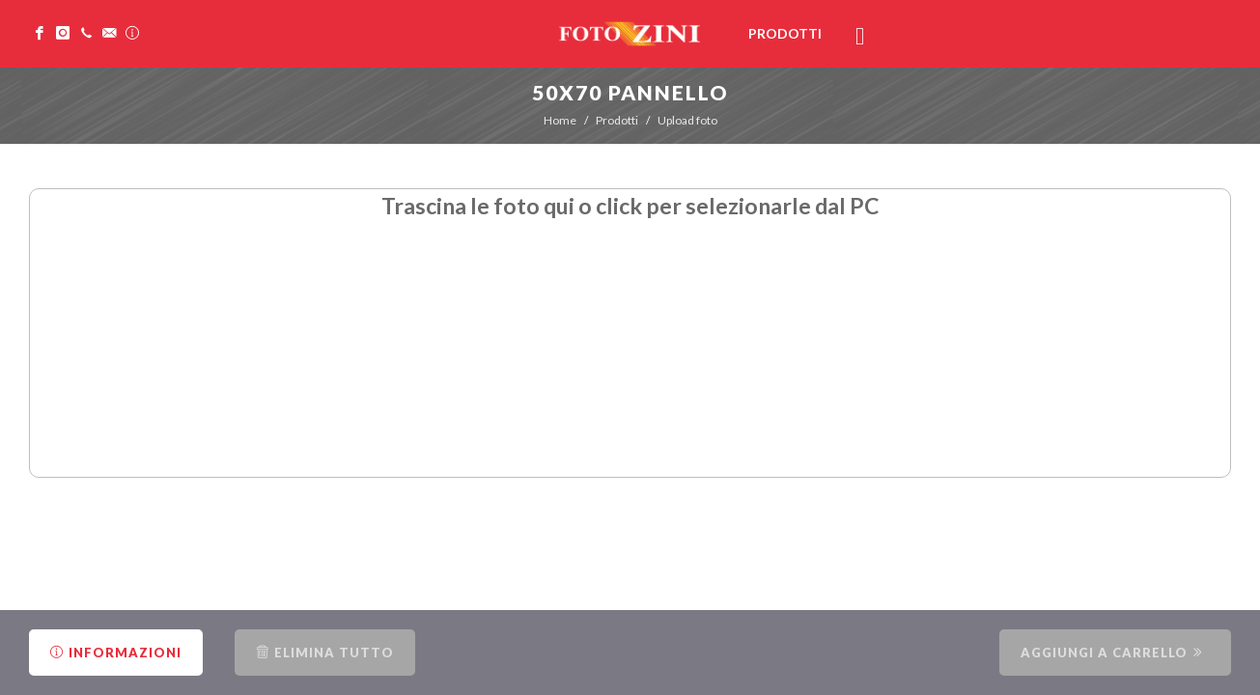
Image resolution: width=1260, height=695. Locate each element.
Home (560, 120)
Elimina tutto (325, 652)
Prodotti (617, 120)
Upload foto (687, 120)
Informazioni (116, 652)
